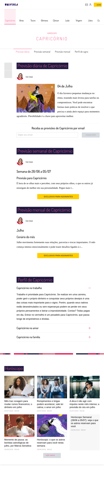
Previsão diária (18, 51)
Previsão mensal (64, 51)
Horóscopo (52, 33)
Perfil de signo (86, 51)
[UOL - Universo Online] (19, 5)
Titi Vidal (29, 77)
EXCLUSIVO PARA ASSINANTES (58, 196)
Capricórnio (52, 38)
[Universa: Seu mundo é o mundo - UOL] (11, 5)
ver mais (52, 459)
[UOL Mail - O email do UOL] (86, 4)
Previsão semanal (41, 51)
